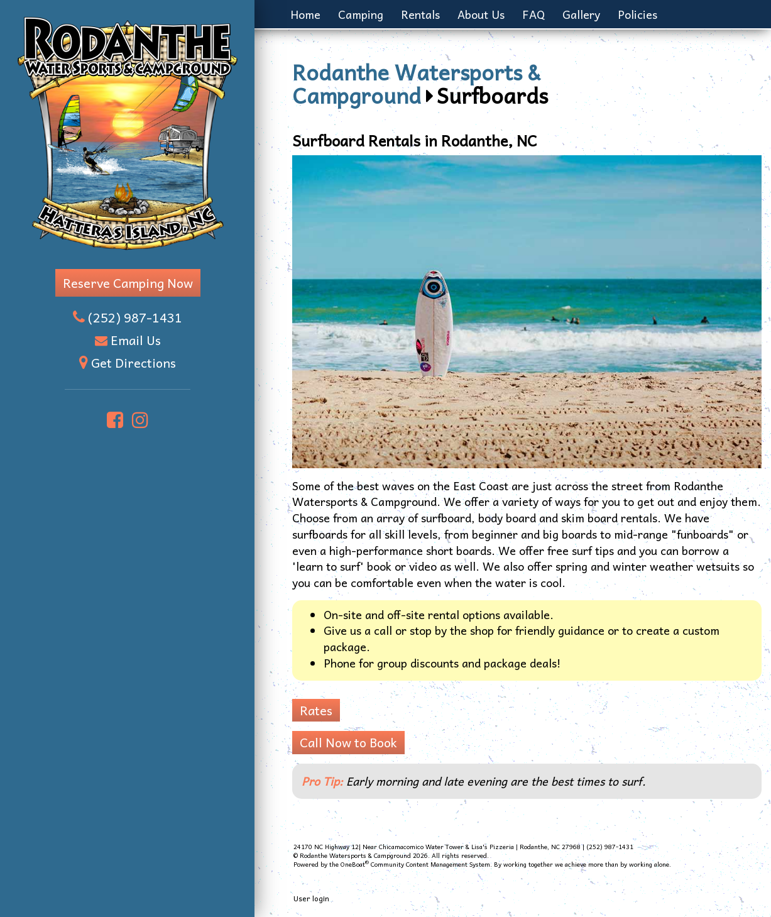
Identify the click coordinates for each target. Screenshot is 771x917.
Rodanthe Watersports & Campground (416, 83)
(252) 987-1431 (135, 317)
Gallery (581, 14)
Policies (637, 14)
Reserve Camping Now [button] (128, 283)
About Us (481, 14)
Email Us (136, 340)
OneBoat (355, 864)
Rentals (420, 14)
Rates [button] (316, 710)
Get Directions (133, 363)
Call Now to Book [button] (348, 742)
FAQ (533, 14)
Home (305, 14)
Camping (360, 14)
